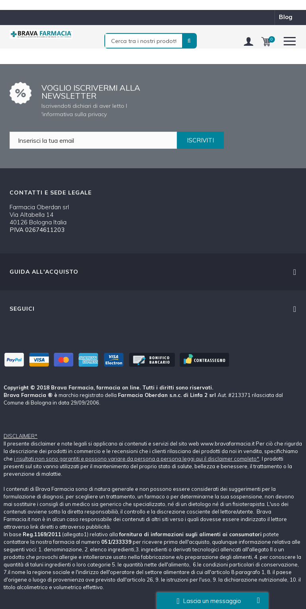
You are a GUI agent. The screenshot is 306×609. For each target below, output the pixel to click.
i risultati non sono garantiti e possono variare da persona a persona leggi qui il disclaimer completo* (136, 458)
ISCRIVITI (200, 140)
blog (285, 17)
